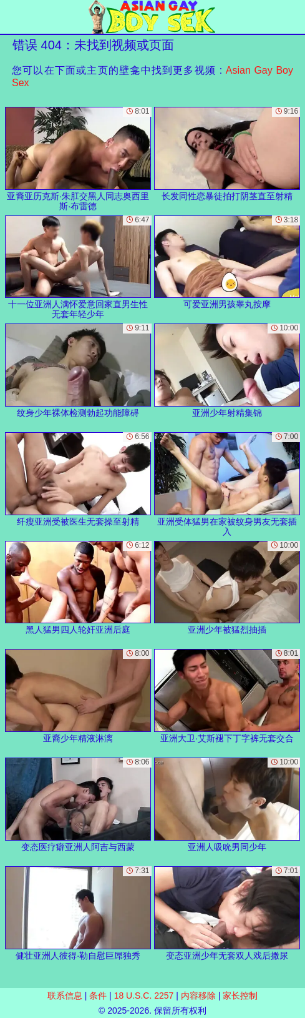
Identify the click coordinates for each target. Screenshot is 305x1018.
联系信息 (64, 996)
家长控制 (240, 996)
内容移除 (198, 996)
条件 (98, 996)
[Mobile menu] (11, 17)
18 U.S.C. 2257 (144, 996)
